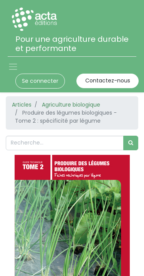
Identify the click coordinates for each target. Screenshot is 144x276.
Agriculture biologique (71, 104)
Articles (21, 104)
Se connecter (40, 81)
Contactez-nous (107, 80)
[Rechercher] (130, 143)
